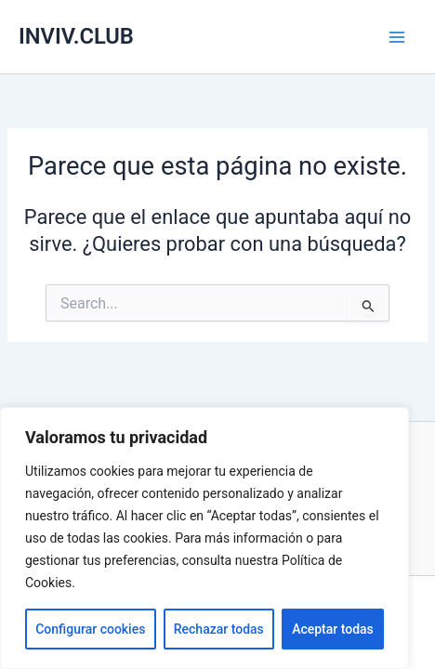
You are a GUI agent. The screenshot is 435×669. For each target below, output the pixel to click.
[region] (204, 538)
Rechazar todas (219, 629)
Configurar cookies (90, 629)
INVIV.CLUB (76, 36)
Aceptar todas (333, 629)
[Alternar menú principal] (396, 37)
